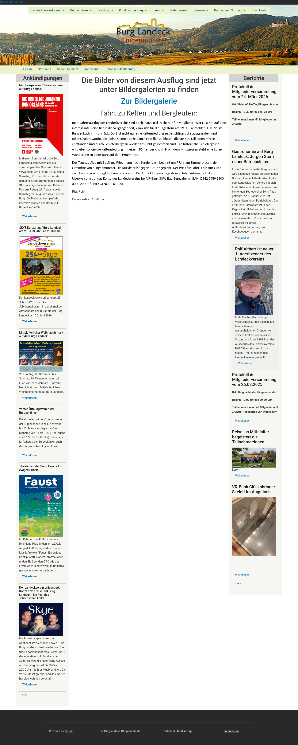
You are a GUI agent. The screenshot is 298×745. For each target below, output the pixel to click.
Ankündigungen (42, 78)
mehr (25, 694)
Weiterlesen (29, 216)
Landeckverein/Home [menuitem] (46, 11)
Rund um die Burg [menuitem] (131, 11)
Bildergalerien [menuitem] (179, 10)
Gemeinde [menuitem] (201, 10)
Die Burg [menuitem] (104, 11)
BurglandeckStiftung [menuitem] (228, 11)
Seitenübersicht (67, 69)
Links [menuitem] (157, 11)
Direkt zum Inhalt (11, 2)
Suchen (27, 69)
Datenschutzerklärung (120, 69)
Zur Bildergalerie (149, 101)
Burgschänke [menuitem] (79, 11)
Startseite (44, 69)
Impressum (92, 69)
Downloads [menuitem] (258, 10)
